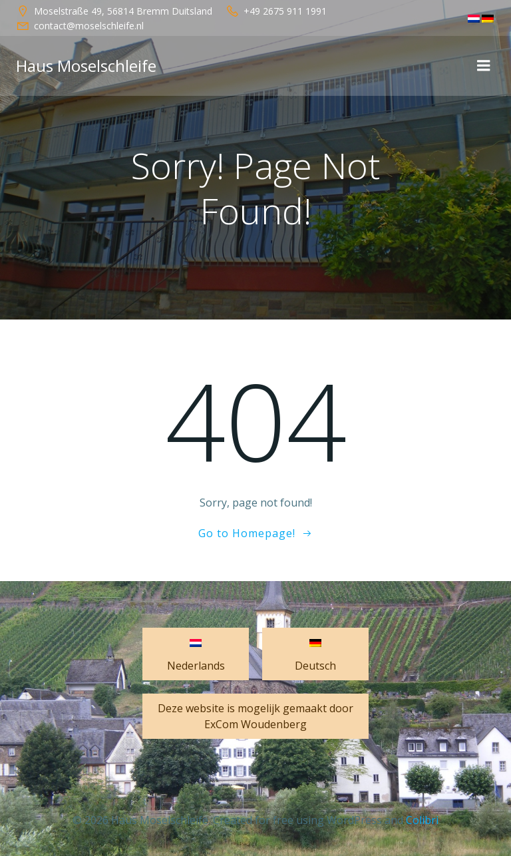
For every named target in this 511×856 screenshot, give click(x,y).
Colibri (422, 820)
